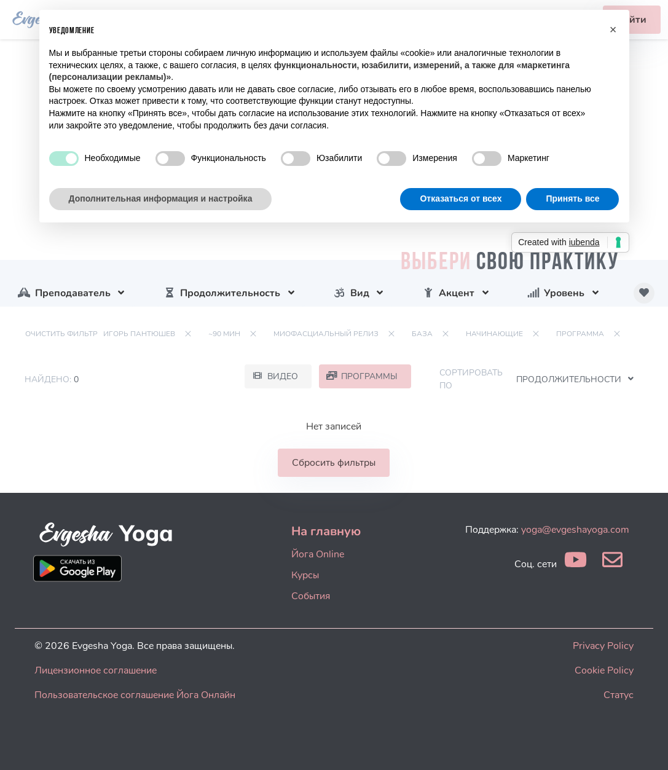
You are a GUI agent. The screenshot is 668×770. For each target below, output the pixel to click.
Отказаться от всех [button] (460, 198)
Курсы (305, 575)
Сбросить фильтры (333, 462)
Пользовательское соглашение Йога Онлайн (134, 695)
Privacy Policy (603, 646)
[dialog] (645, 745)
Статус (618, 695)
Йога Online (317, 554)
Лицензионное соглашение (95, 670)
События (310, 596)
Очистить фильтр (61, 334)
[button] (613, 29)
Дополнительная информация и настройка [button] (161, 198)
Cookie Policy (604, 670)
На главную (326, 531)
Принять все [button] (572, 198)
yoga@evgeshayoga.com (575, 529)
